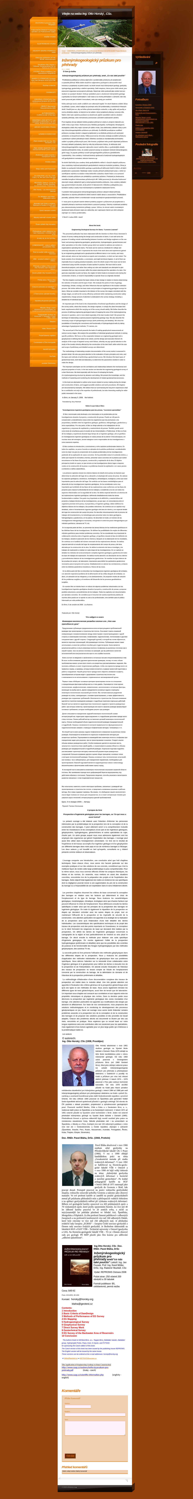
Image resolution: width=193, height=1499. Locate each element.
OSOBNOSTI (51, 92)
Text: (66, 1419)
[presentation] (95, 1444)
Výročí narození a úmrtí (47, 210)
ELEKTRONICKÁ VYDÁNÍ (46, 44)
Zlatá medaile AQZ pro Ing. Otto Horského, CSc (45, 141)
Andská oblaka (50, 162)
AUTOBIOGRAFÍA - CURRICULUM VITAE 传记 (46, 114)
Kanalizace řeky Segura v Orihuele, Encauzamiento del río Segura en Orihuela (44, 66)
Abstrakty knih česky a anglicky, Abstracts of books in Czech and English (44, 205)
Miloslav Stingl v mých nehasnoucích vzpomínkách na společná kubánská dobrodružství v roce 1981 (44, 309)
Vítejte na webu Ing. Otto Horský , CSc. (87, 13)
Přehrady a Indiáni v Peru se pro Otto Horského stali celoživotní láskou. (44, 267)
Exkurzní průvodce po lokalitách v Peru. (44, 287)
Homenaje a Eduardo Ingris (144, 107)
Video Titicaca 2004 (48, 328)
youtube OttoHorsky (49, 363)
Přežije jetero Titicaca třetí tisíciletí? (47, 280)
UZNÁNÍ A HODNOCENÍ (46, 134)
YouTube (52, 356)
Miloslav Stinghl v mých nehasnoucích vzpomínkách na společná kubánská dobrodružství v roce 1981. (147, 159)
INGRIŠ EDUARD (49, 349)
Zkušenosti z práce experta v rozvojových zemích (45, 155)
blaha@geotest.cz (71, 1358)
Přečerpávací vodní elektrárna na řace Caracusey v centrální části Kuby (44, 232)
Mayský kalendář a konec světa (44, 217)
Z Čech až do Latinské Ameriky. (44, 294)
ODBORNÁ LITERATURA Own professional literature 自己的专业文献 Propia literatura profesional (44, 100)
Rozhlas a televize (49, 85)
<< (136, 172)
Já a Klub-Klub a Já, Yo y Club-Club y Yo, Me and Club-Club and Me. (44, 177)
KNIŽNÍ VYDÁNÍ (49, 37)
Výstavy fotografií (141, 132)
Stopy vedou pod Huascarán (45, 169)
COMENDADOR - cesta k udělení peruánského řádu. (43, 246)
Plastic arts (139, 125)
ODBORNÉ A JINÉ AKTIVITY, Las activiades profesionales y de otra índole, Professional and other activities (43, 121)
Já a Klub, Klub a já (142, 110)
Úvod (63, 51)
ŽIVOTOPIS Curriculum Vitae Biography (45, 23)
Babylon (52, 321)
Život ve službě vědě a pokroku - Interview (44, 253)
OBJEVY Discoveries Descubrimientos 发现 (47, 107)
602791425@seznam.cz (88, 1358)
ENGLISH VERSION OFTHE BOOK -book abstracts (46, 58)
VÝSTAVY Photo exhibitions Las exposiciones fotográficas (44, 72)
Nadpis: (67, 1411)
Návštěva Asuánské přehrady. (45, 301)
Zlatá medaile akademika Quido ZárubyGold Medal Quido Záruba (44, 148)
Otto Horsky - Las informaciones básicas (44, 190)
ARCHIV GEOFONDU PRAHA (45, 127)
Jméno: (67, 1403)
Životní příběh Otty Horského (45, 224)
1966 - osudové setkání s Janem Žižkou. (44, 260)
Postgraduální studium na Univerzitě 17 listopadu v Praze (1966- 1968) (44, 316)
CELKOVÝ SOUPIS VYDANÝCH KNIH (44, 51)
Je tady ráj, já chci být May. (46, 238)
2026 (148, 172)
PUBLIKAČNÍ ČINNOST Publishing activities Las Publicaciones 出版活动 (43, 31)
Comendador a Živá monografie (44, 342)
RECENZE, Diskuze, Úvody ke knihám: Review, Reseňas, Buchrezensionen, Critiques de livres (44, 184)
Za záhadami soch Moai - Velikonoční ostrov (47, 197)
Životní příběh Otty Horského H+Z (44, 273)
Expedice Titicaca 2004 (143, 105)
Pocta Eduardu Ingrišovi (47, 335)
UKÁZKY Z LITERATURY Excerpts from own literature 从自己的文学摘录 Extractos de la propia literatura (44, 80)
